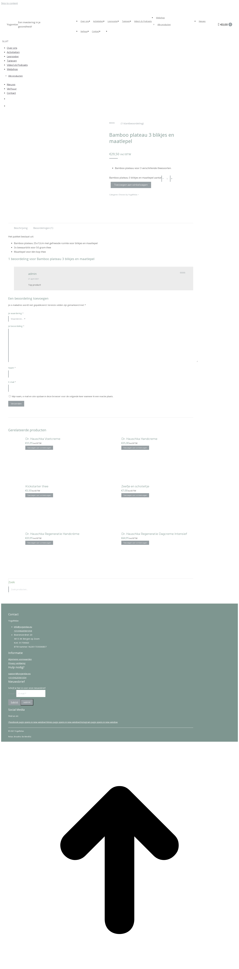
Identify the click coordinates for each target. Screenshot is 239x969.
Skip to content (9, 3)
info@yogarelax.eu (23, 626)
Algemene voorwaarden (20, 659)
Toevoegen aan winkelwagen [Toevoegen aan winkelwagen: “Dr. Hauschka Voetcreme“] (39, 448)
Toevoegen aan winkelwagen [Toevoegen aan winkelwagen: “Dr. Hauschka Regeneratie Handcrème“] (39, 543)
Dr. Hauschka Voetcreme (42, 438)
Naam (12, 367)
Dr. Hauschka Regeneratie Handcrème (52, 533)
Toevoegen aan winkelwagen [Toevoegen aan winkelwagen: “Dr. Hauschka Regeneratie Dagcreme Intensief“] (135, 543)
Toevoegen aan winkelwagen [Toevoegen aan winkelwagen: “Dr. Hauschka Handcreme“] (135, 448)
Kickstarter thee (36, 486)
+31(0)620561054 (23, 630)
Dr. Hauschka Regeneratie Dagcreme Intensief (154, 533)
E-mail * (12, 693)
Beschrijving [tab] (21, 227)
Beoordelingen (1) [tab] (43, 227)
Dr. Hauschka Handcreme (139, 438)
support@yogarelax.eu (19, 673)
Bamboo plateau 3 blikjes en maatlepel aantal (135, 177)
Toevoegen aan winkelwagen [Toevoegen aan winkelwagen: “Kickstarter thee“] (39, 495)
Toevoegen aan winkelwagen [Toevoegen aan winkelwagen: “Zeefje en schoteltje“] (135, 495)
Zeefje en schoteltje (135, 486)
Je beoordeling (16, 325)
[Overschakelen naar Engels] (111, 31)
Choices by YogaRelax (128, 194)
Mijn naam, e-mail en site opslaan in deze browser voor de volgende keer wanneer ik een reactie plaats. (62, 396)
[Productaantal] (167, 179)
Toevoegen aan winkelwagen (131, 185)
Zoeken (190, 589)
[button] (19, 41)
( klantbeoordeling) (132, 123)
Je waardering (15, 313)
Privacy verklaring (16, 663)
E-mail (12, 381)
